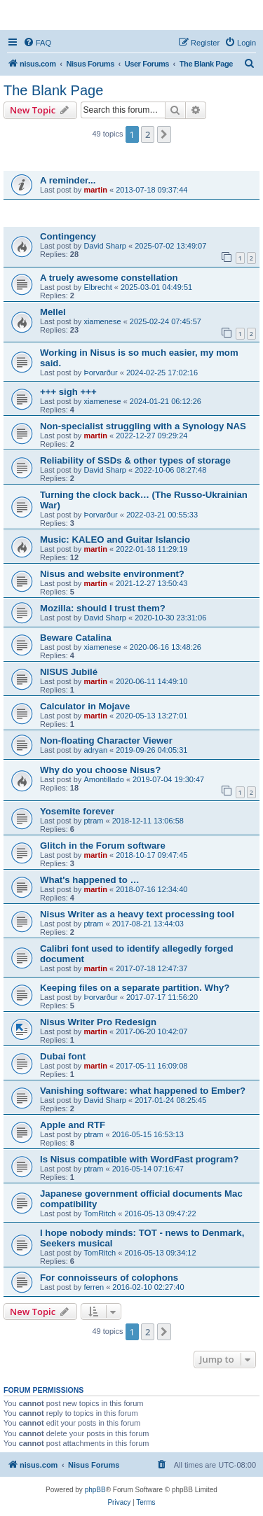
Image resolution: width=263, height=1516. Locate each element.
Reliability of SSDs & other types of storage (135, 460)
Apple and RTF (72, 1125)
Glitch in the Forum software (103, 845)
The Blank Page (53, 90)
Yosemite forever (77, 811)
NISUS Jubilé (68, 672)
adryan (95, 750)
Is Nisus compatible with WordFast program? (139, 1159)
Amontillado (103, 779)
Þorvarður (100, 372)
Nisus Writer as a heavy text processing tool (137, 914)
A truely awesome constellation (109, 277)
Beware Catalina (76, 637)
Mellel (53, 312)
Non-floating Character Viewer (106, 740)
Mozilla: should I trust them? (103, 608)
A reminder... (67, 180)
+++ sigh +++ (68, 392)
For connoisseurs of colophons (109, 1277)
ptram (93, 820)
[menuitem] (37, 42)
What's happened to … (90, 880)
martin (95, 190)
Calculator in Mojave (85, 706)
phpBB (95, 1490)
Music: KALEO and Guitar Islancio (115, 539)
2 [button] (147, 134)
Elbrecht (97, 287)
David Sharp (104, 246)
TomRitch (99, 1213)
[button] (164, 134)
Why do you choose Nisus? (100, 770)
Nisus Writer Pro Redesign (98, 1022)
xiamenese (102, 321)
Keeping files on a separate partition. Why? (134, 987)
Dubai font (63, 1056)
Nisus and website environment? (112, 574)
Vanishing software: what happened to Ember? (142, 1090)
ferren (93, 1287)
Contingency (68, 236)
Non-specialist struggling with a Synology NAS (143, 426)
